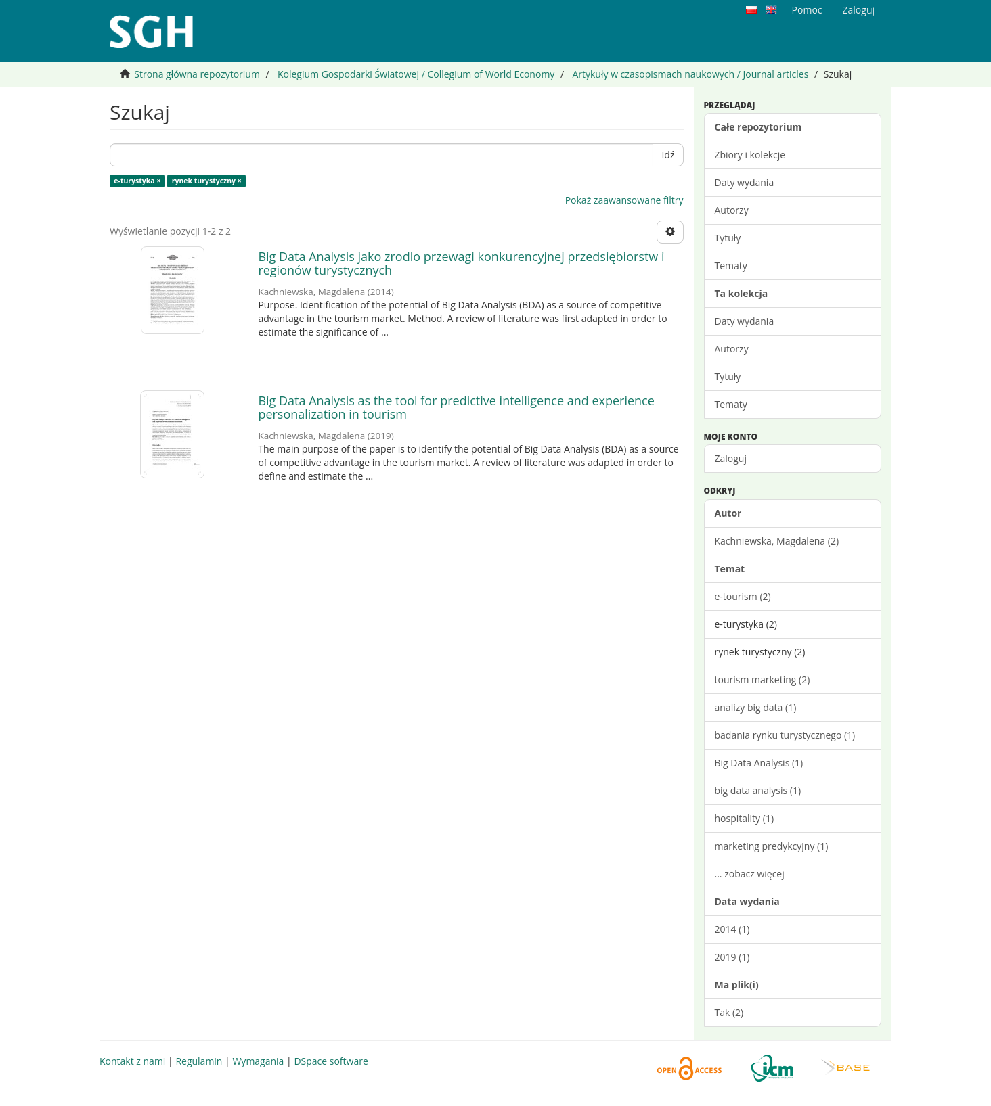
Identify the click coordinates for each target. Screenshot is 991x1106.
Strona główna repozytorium (197, 74)
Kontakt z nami (132, 1061)
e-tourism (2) (743, 596)
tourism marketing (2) (762, 679)
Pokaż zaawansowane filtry (624, 199)
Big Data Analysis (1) (759, 762)
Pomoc (807, 9)
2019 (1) (732, 956)
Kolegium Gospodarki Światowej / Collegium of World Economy (416, 74)
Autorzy (732, 210)
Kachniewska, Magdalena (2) (777, 540)
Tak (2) (729, 1012)
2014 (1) (732, 929)
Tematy (731, 265)
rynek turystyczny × (207, 180)
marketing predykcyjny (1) (772, 845)
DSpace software (331, 1061)
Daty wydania (744, 182)
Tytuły (728, 237)
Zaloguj (731, 458)
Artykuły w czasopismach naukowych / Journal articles (690, 74)
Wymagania (258, 1061)
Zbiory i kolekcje (750, 154)
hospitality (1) (744, 818)
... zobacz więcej (750, 873)
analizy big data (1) (756, 707)
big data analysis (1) (758, 790)
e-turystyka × (137, 180)
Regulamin (198, 1061)
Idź (667, 154)
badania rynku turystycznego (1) (785, 735)
